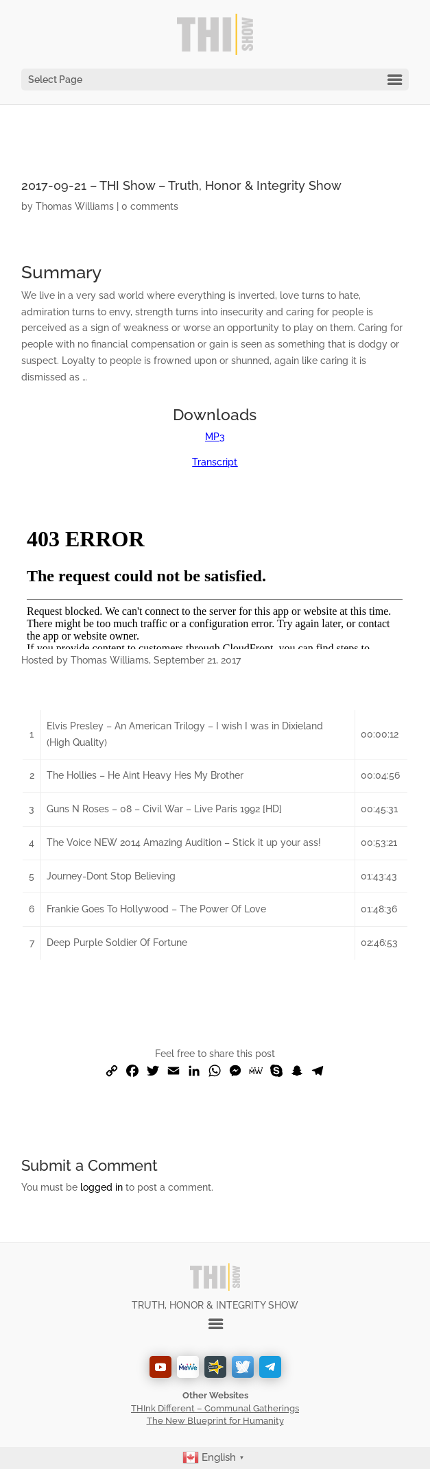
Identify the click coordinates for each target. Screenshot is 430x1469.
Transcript (214, 462)
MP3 (215, 436)
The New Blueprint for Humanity (215, 1421)
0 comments (149, 206)
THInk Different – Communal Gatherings (215, 1408)
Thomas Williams (75, 206)
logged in (101, 1187)
